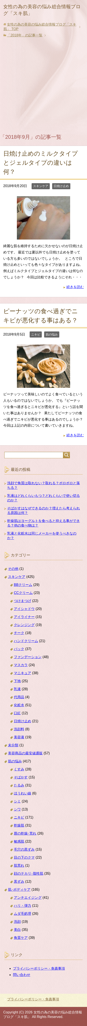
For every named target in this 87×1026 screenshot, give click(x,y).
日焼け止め (61, 186)
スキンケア (40, 186)
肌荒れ (19, 865)
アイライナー (24, 617)
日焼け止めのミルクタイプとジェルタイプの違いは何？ (40, 162)
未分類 (13, 745)
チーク (19, 633)
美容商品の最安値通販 (25, 753)
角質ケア (21, 938)
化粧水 (19, 705)
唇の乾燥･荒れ (25, 833)
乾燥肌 (19, 825)
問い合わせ (21, 975)
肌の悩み (52, 334)
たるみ (19, 785)
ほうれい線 (22, 793)
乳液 (17, 689)
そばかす (21, 777)
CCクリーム (23, 593)
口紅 (17, 713)
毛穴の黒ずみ (24, 849)
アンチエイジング (28, 897)
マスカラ (21, 665)
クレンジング (24, 625)
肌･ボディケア (19, 889)
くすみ (19, 769)
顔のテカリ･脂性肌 (28, 873)
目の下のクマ (24, 857)
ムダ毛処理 (22, 913)
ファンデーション (28, 657)
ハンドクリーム (26, 641)
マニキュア (22, 673)
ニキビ (35, 334)
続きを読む (75, 287)
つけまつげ (22, 601)
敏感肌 (19, 841)
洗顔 (17, 921)
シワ (17, 809)
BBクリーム (23, 585)
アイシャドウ (24, 609)
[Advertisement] (43, 86)
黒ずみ (19, 881)
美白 (17, 929)
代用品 (19, 697)
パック (19, 649)
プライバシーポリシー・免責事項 (39, 968)
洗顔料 (19, 729)
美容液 (19, 737)
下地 (17, 681)
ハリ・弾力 (22, 905)
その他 (13, 569)
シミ (17, 801)
